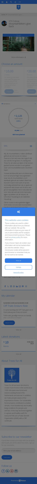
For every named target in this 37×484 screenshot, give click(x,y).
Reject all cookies (19, 272)
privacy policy (16, 237)
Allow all (18, 260)
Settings (18, 267)
